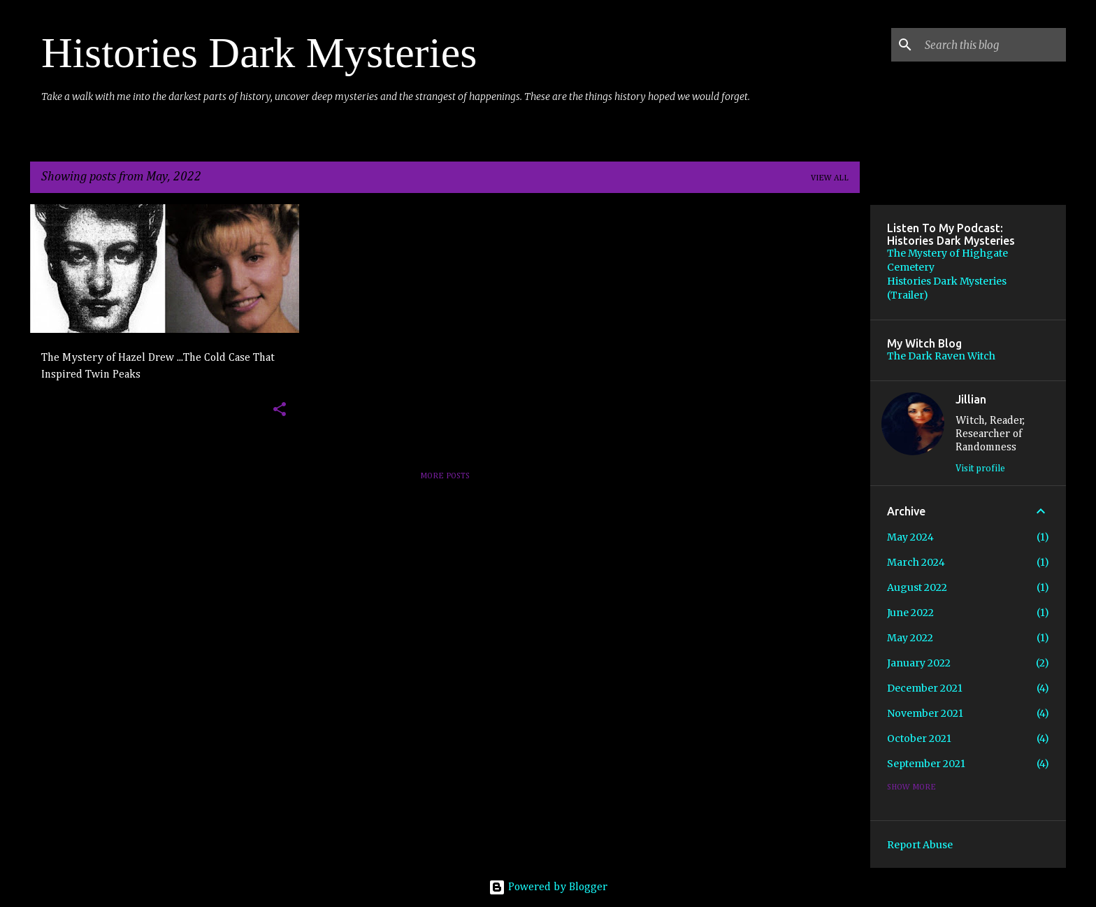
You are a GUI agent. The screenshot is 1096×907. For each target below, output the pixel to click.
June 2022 (910, 612)
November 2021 (925, 713)
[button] (279, 410)
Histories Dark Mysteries (259, 52)
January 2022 (919, 663)
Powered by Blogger (548, 887)
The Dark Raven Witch (941, 356)
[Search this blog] (992, 45)
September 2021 (926, 763)
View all (830, 178)
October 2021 (919, 738)
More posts (445, 476)
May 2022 (910, 637)
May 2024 (910, 537)
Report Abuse (920, 844)
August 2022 (917, 587)
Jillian (971, 399)
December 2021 (924, 688)
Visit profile (980, 468)
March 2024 (916, 562)
